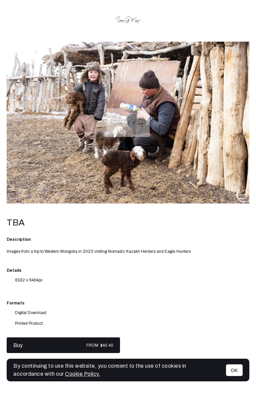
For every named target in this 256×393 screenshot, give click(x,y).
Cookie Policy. (82, 374)
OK (234, 370)
